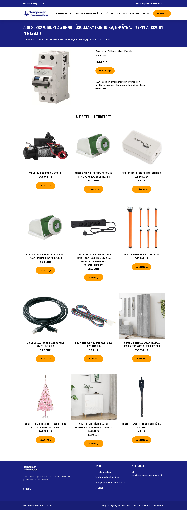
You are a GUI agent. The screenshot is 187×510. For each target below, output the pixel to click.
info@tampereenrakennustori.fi (149, 3)
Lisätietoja (105, 70)
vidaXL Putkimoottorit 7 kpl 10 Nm (141, 254)
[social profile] (43, 3)
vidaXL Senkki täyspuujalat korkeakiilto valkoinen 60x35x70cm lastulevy (93, 427)
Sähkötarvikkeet (115, 51)
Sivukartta (158, 505)
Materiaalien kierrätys (89, 13)
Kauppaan (162, 13)
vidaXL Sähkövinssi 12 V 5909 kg (45, 173)
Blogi (146, 13)
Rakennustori (64, 13)
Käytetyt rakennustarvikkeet (122, 13)
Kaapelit (128, 51)
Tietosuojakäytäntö (141, 505)
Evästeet (126, 505)
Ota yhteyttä (114, 505)
